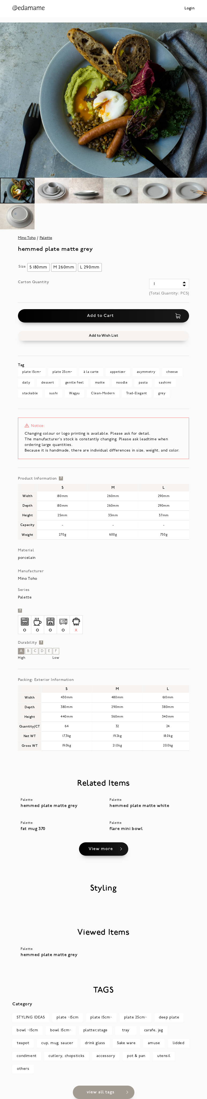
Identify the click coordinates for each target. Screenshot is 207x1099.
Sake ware (126, 1043)
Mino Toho (27, 238)
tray (126, 1030)
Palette (46, 238)
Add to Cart (133, 316)
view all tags (101, 1092)
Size (22, 267)
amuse (154, 1043)
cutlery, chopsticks (66, 1056)
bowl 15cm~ (60, 1030)
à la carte (91, 372)
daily (26, 382)
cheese (172, 372)
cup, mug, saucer (57, 1043)
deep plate (169, 1017)
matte (100, 382)
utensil (163, 1056)
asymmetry (146, 372)
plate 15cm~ (31, 372)
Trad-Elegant (136, 393)
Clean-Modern (103, 393)
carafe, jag (153, 1030)
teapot (23, 1043)
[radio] (38, 267)
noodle (122, 382)
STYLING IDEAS (31, 1017)
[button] (103, 336)
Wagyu (74, 393)
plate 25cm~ (62, 372)
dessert (47, 382)
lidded (179, 1043)
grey (161, 393)
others (23, 1069)
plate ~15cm (67, 1017)
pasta (143, 382)
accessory (105, 1056)
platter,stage (95, 1030)
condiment (27, 1056)
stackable (30, 393)
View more (100, 849)
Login (190, 8)
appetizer (118, 372)
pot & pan (136, 1056)
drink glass (95, 1043)
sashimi (165, 382)
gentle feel (74, 382)
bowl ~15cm (27, 1030)
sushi (53, 393)
